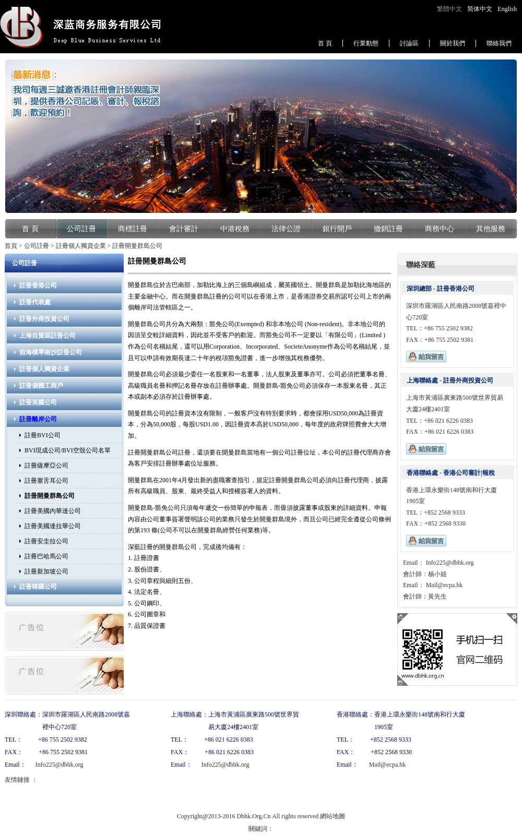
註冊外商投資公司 (44, 319)
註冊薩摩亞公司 (46, 465)
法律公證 (286, 229)
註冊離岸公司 (38, 419)
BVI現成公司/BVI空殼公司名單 (68, 450)
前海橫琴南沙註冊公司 (50, 352)
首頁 (11, 245)
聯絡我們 (499, 43)
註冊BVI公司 (43, 435)
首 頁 (325, 43)
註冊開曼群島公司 (137, 245)
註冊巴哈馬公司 (46, 556)
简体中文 (479, 9)
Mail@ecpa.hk (443, 585)
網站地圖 (332, 816)
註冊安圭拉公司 (46, 541)
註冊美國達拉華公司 (53, 526)
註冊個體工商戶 (41, 385)
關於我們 (452, 43)
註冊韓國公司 (38, 586)
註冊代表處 (35, 302)
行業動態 (365, 43)
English (507, 9)
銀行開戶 (337, 229)
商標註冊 (132, 229)
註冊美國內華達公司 (53, 511)
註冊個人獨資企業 (81, 245)
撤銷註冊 (388, 229)
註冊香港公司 (38, 285)
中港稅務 (235, 229)
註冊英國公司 (38, 402)
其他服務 (490, 229)
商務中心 (439, 229)
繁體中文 (449, 9)
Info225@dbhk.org (449, 562)
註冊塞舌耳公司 (46, 480)
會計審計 (183, 229)
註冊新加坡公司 (46, 571)
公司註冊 (81, 229)
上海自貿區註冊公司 (47, 335)
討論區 (409, 43)
